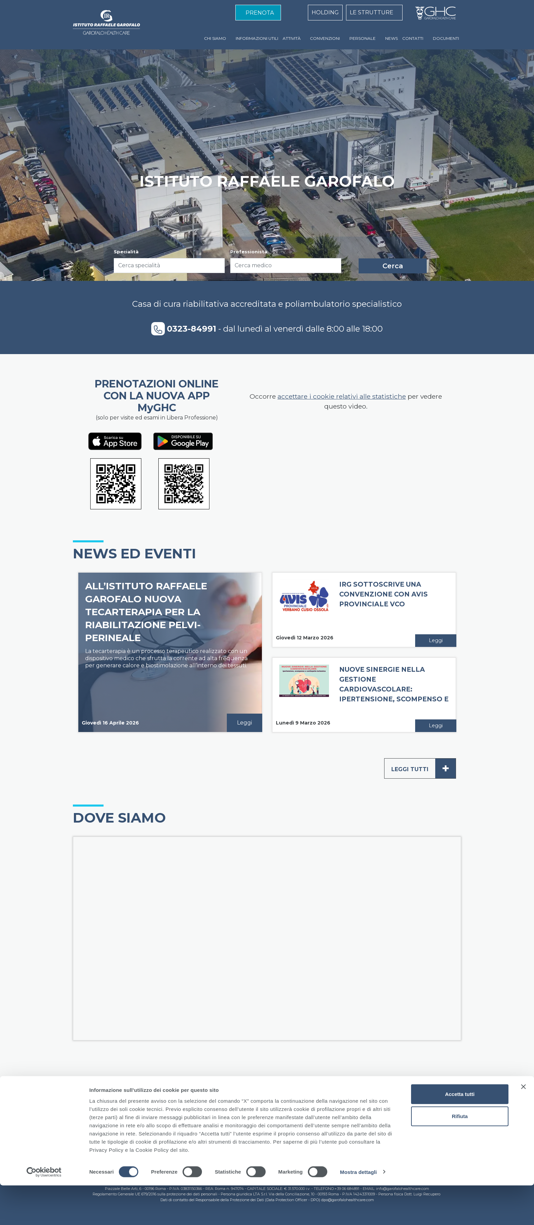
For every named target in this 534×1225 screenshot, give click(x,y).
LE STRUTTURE (371, 12)
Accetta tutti (460, 1133)
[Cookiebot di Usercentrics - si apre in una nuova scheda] (44, 1212)
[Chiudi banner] (523, 1126)
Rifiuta (460, 1156)
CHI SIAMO (215, 38)
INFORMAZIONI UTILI (257, 38)
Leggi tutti (423, 768)
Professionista (248, 251)
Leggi (244, 722)
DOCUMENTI (446, 38)
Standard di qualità (211, 1113)
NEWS (391, 38)
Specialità (126, 251)
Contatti (338, 1113)
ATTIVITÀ (292, 38)
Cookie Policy (260, 1113)
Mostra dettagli (358, 1211)
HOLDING (325, 12)
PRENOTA (260, 13)
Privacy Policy (302, 1113)
